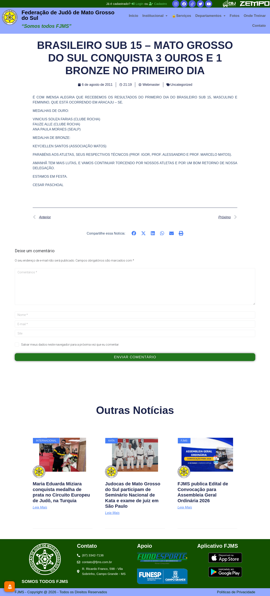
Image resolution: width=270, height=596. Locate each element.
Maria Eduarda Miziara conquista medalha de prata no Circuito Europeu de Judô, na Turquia (61, 492)
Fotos (234, 16)
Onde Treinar (255, 16)
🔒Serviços (181, 16)
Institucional (154, 16)
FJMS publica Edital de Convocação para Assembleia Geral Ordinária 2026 (203, 492)
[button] (155, 16)
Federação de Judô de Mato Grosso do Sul (68, 15)
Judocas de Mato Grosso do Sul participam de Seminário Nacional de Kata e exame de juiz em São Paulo (132, 495)
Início (133, 16)
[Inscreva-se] (9, 586)
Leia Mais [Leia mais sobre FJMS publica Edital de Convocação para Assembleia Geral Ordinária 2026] (185, 507)
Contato (259, 26)
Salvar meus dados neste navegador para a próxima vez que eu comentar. (70, 344)
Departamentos (210, 16)
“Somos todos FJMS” (46, 26)
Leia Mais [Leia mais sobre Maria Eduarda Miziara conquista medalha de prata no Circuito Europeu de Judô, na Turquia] (40, 507)
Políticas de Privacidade (236, 592)
